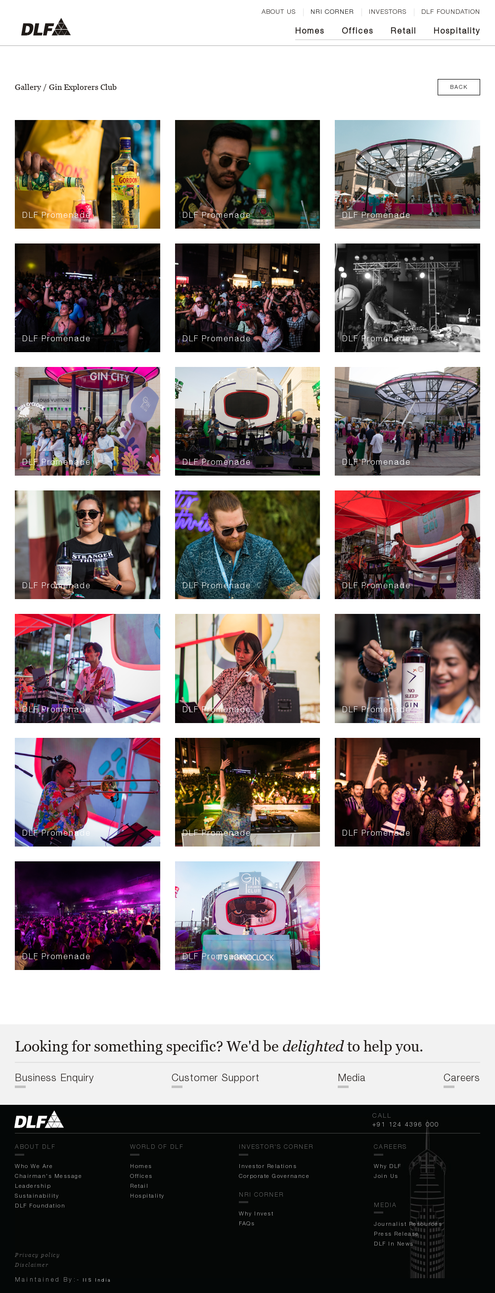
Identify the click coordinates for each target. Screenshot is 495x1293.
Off (357, 31)
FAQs (247, 1223)
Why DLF (388, 1166)
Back (459, 86)
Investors (387, 11)
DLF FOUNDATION (450, 11)
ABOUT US (279, 11)
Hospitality (457, 31)
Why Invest (256, 1213)
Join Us (386, 1175)
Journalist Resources (408, 1223)
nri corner (332, 11)
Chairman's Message (48, 1175)
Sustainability (37, 1195)
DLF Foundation (40, 1205)
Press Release (396, 1233)
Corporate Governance (274, 1175)
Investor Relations (268, 1166)
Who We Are (34, 1166)
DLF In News (394, 1243)
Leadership (33, 1185)
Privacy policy (37, 1255)
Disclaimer (31, 1265)
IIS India (97, 1280)
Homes (309, 31)
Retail (403, 31)
